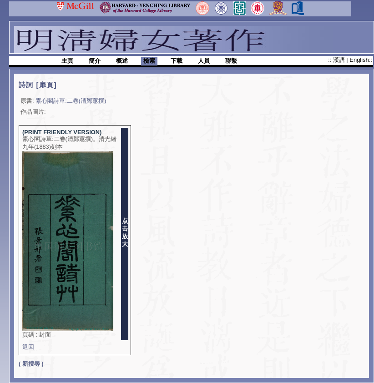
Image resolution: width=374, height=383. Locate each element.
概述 (122, 60)
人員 (204, 60)
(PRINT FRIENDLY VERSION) (61, 132)
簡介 (95, 60)
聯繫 (231, 60)
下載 (176, 60)
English (359, 59)
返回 (28, 346)
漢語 (340, 59)
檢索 (149, 60)
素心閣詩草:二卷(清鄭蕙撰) (70, 100)
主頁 (67, 60)
